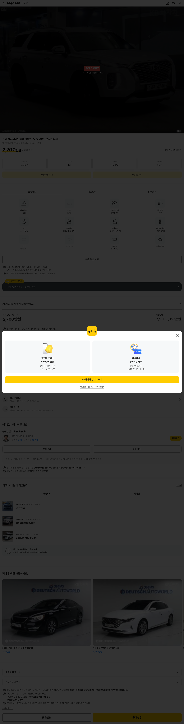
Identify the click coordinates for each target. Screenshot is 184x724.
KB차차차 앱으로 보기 (92, 379)
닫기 (177, 335)
